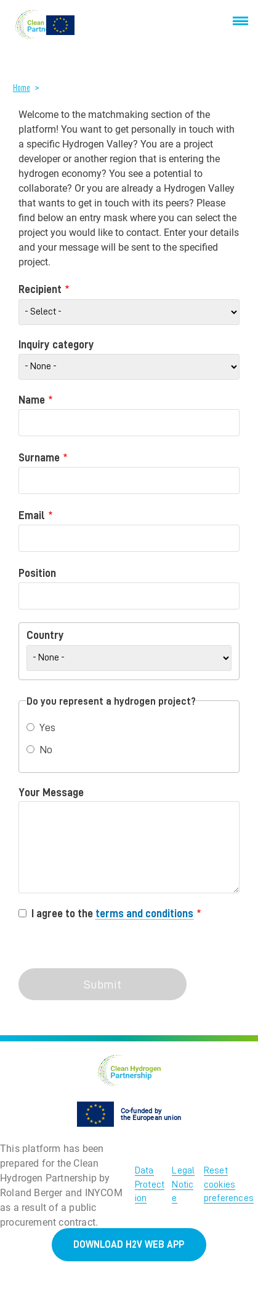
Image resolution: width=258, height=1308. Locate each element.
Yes (47, 727)
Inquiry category (56, 344)
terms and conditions (144, 913)
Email (31, 515)
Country (45, 635)
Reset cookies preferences (229, 1184)
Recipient (40, 289)
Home (21, 88)
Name (31, 399)
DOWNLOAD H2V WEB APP (128, 1245)
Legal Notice (183, 1184)
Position (37, 573)
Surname (39, 457)
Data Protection (149, 1184)
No (45, 749)
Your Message (51, 792)
